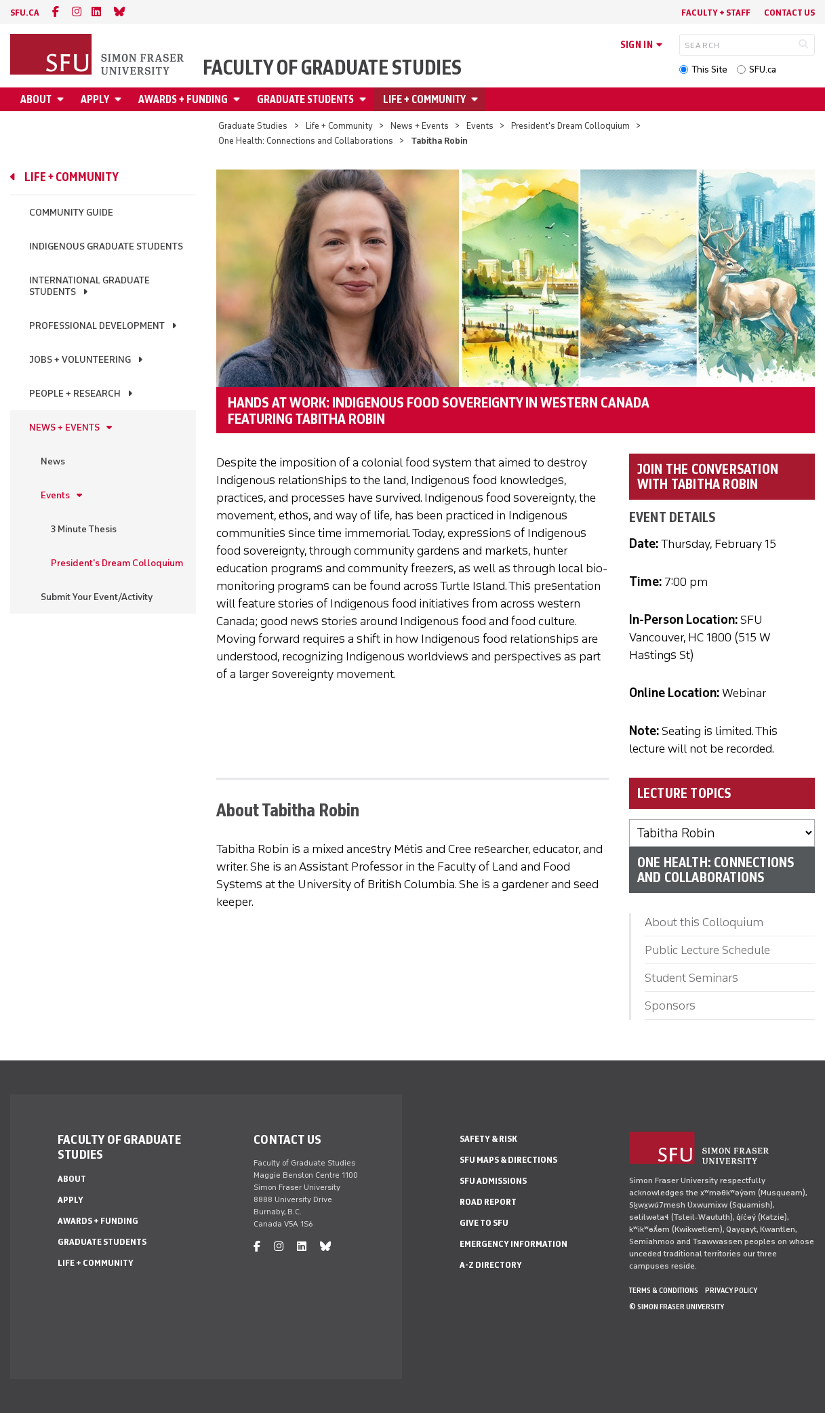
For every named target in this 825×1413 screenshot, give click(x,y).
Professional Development (97, 326)
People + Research (75, 393)
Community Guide (71, 212)
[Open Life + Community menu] (476, 99)
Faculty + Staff (715, 12)
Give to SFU (484, 1223)
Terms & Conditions (663, 1290)
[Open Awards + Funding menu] (238, 99)
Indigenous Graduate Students (106, 246)
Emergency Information (513, 1244)
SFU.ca (762, 69)
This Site (709, 69)
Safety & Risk (488, 1139)
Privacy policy (731, 1290)
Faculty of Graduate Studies (332, 67)
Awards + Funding (183, 99)
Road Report (488, 1202)
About (36, 99)
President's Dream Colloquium (570, 126)
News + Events (419, 126)
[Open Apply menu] (120, 99)
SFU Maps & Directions (508, 1160)
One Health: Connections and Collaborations (305, 141)
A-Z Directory (491, 1265)
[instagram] (76, 11)
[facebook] (55, 11)
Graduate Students (305, 99)
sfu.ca (24, 12)
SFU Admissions (493, 1181)
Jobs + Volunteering (80, 359)
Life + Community (424, 99)
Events (480, 126)
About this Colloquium (704, 922)
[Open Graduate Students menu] (365, 99)
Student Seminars (691, 977)
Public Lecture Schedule (707, 949)
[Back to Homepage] (98, 55)
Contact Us (789, 12)
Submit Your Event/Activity (97, 597)
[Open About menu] (62, 99)
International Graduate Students (89, 286)
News (53, 461)
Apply (95, 99)
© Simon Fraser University (676, 1306)
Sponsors (670, 1005)
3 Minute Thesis (84, 529)
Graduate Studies (252, 126)
